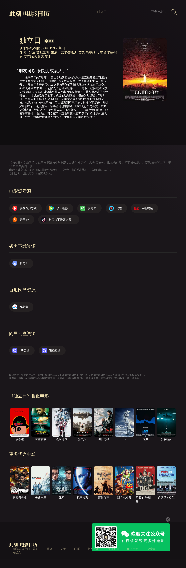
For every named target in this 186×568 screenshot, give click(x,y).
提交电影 (93, 548)
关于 (63, 548)
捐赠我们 (152, 548)
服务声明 (132, 548)
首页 (49, 548)
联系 (77, 548)
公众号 (17, 552)
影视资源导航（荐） (25, 548)
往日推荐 (113, 548)
